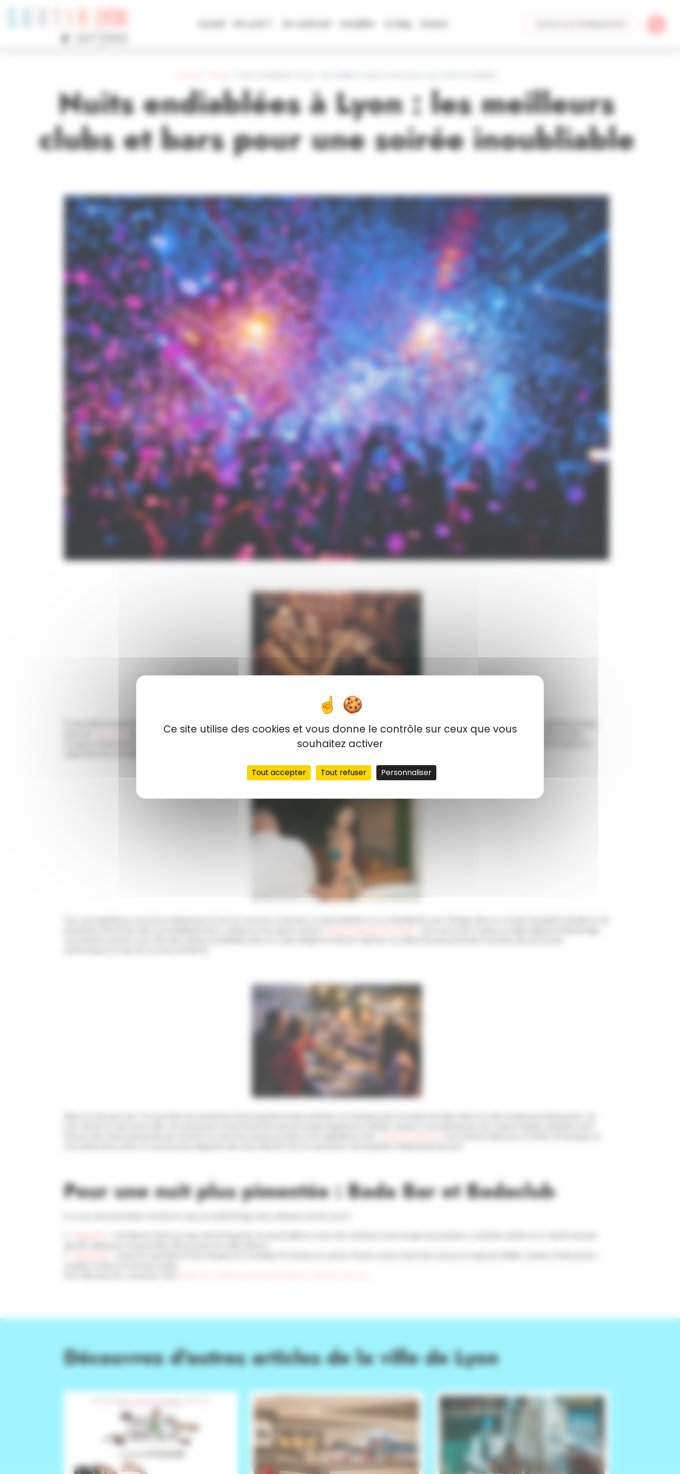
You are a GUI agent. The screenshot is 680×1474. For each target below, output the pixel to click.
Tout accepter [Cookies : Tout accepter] (279, 772)
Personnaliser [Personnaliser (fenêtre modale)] (406, 772)
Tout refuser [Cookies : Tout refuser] (343, 772)
